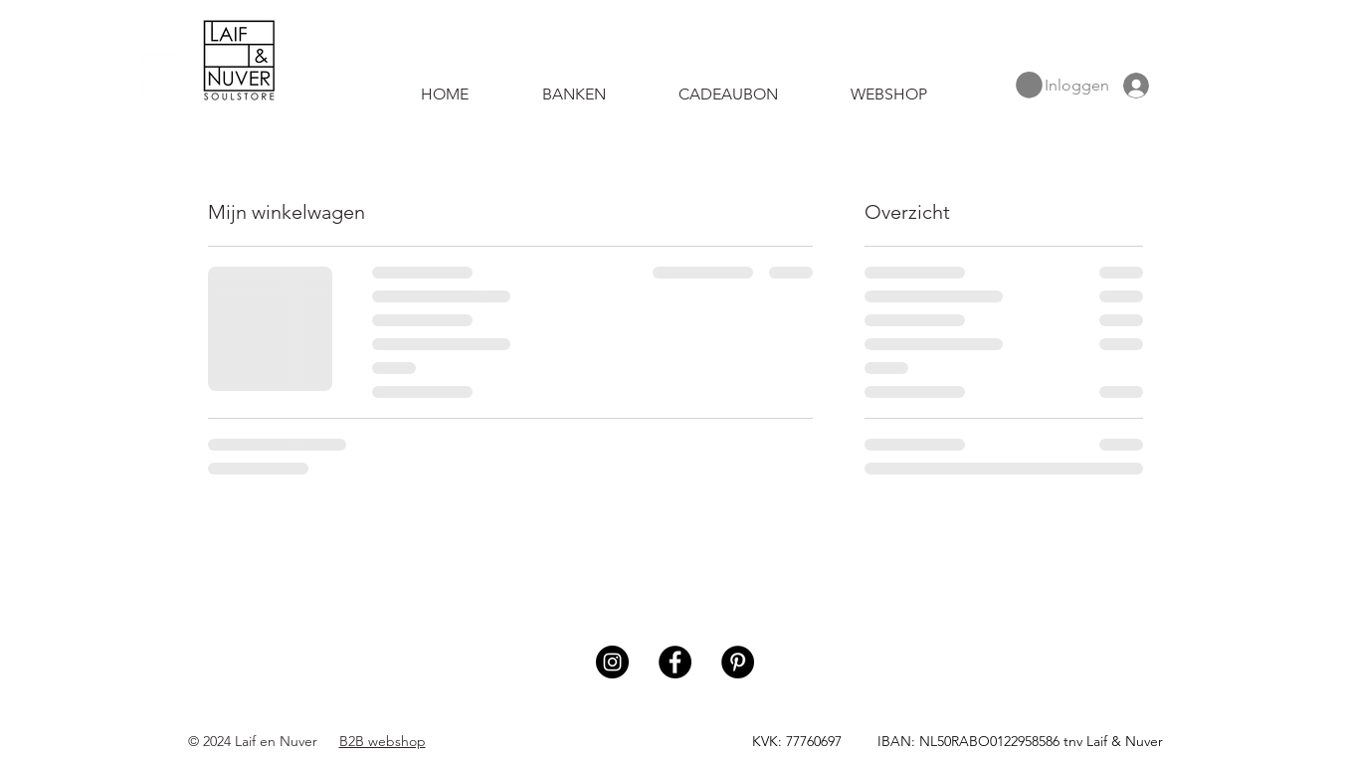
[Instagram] (612, 662)
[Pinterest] (737, 662)
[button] (1029, 85)
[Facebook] (675, 662)
